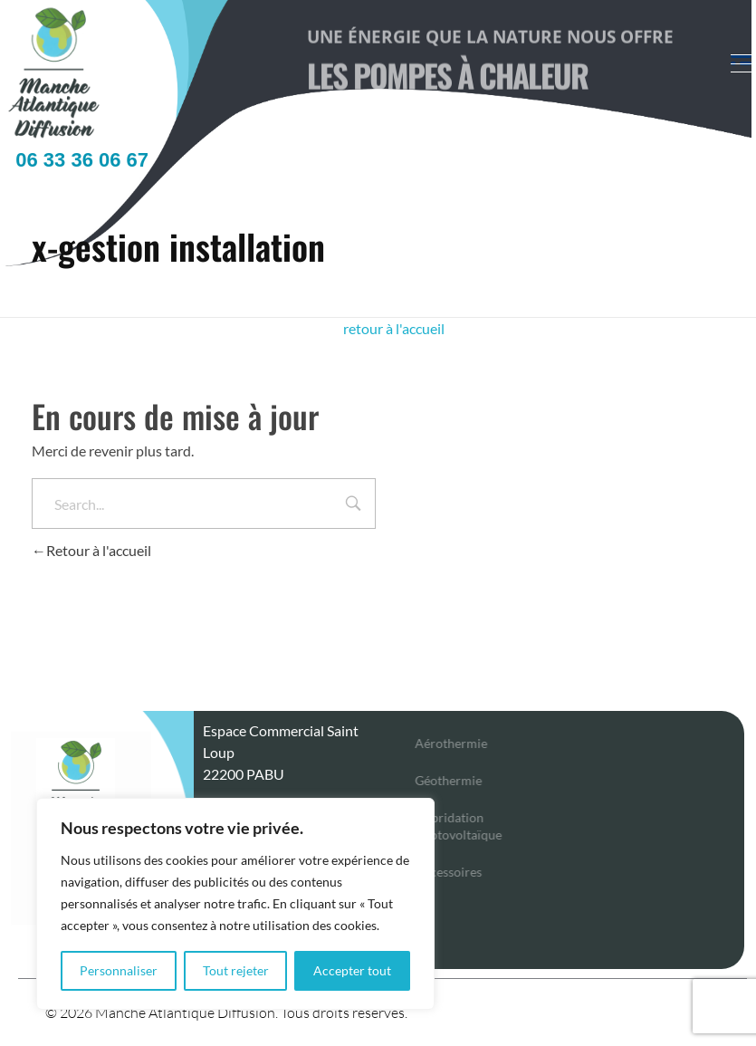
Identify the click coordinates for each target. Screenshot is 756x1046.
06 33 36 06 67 (76, 160)
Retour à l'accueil (91, 550)
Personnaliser (119, 970)
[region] (235, 904)
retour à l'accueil (394, 328)
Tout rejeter (236, 970)
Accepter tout (352, 970)
